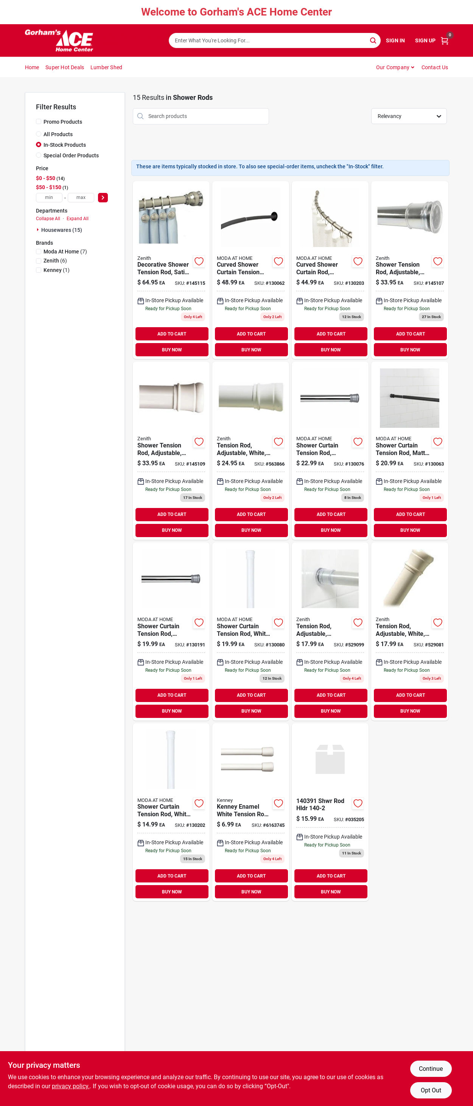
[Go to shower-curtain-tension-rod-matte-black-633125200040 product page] (409, 451)
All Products (58, 134)
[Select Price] (103, 197)
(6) (55, 261)
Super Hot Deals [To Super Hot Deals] (64, 67)
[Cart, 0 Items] (444, 41)
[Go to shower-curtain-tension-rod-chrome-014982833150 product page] (171, 631)
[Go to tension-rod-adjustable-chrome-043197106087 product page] (330, 631)
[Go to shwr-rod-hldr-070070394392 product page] (330, 812)
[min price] (49, 197)
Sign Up (425, 40)
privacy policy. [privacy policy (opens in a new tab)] (71, 1086)
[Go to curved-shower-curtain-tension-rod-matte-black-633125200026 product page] (250, 270)
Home (32, 67)
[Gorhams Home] (59, 40)
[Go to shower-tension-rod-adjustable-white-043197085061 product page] (171, 451)
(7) (65, 252)
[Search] (373, 40)
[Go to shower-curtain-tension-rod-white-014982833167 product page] (171, 812)
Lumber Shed (106, 67)
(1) (57, 270)
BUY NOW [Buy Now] (172, 350)
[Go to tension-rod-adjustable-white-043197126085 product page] (409, 631)
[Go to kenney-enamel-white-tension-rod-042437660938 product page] (250, 812)
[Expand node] (38, 229)
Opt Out (431, 1090)
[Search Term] (275, 40)
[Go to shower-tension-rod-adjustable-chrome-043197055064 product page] (409, 270)
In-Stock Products (65, 145)
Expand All (78, 218)
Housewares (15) (61, 230)
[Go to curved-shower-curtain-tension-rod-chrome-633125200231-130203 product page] (330, 270)
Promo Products (63, 122)
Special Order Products (71, 155)
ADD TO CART (171, 334)
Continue (431, 1068)
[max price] (81, 197)
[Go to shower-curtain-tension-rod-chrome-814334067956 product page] (330, 451)
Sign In (395, 40)
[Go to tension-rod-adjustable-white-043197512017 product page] (250, 451)
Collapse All (48, 218)
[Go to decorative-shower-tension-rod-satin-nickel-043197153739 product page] (171, 270)
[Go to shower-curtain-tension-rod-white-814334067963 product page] (250, 631)
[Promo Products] (38, 121)
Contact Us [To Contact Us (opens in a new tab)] (435, 67)
